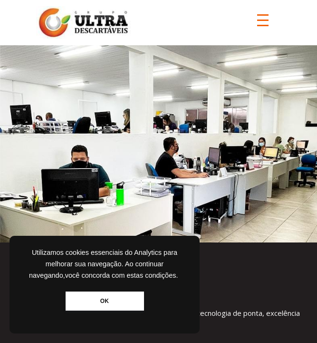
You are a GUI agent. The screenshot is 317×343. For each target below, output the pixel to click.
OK (104, 301)
